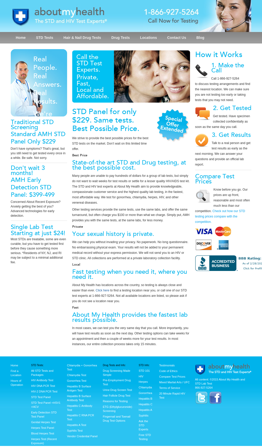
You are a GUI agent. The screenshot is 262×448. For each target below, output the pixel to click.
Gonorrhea (145, 393)
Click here (102, 290)
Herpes (143, 381)
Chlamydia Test (76, 375)
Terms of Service (169, 387)
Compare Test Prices (172, 376)
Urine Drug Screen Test (117, 389)
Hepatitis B (145, 398)
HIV (141, 376)
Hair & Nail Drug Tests (82, 38)
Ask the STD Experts (143, 425)
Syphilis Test (75, 430)
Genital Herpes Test (43, 422)
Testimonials (167, 365)
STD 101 (144, 370)
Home (21, 38)
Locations (148, 38)
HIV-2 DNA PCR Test (44, 391)
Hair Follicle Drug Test (116, 395)
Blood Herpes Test (42, 433)
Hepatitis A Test (76, 425)
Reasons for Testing (115, 401)
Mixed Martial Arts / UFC (174, 382)
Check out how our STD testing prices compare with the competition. (220, 216)
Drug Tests (120, 38)
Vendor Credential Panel (82, 436)
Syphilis (144, 415)
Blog (200, 38)
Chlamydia (145, 387)
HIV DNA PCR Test (43, 385)
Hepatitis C (146, 404)
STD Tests (44, 38)
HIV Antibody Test (42, 380)
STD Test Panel (41, 397)
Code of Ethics (168, 371)
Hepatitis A (145, 409)
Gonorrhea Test (77, 380)
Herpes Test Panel (42, 427)
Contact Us (176, 38)
